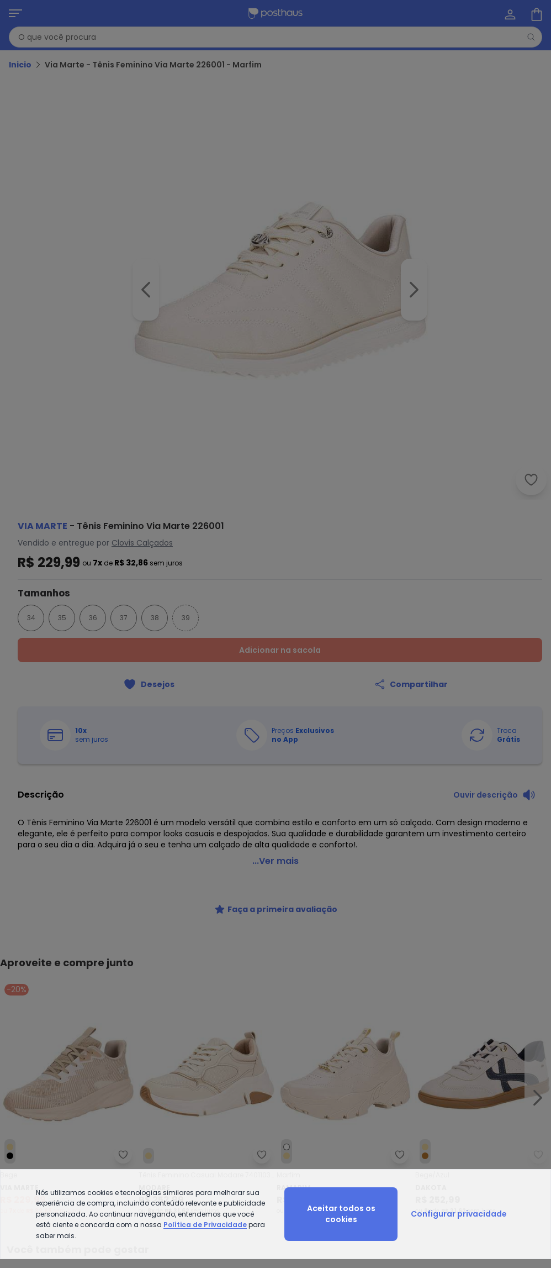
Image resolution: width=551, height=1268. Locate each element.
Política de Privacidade (205, 1224)
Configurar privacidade (459, 1213)
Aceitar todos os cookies (341, 1214)
